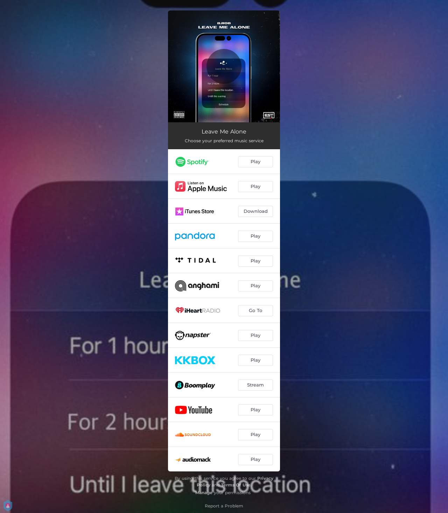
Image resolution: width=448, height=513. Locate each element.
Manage (203, 492)
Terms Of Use (236, 484)
